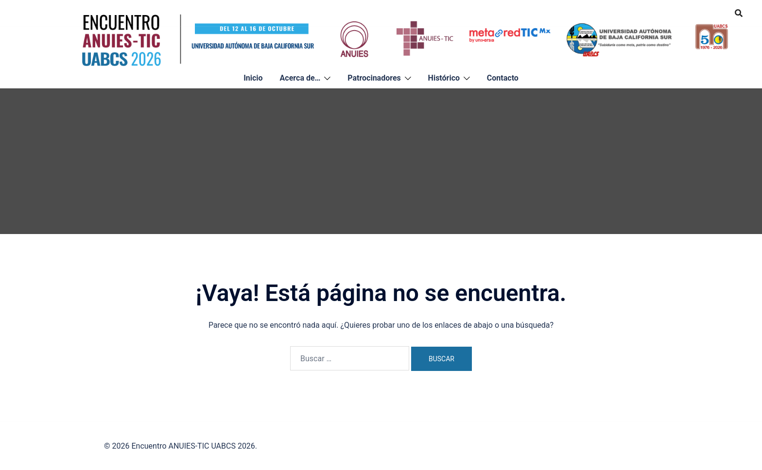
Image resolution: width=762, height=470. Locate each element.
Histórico (444, 78)
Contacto (503, 78)
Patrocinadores (374, 78)
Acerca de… (300, 78)
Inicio (252, 78)
